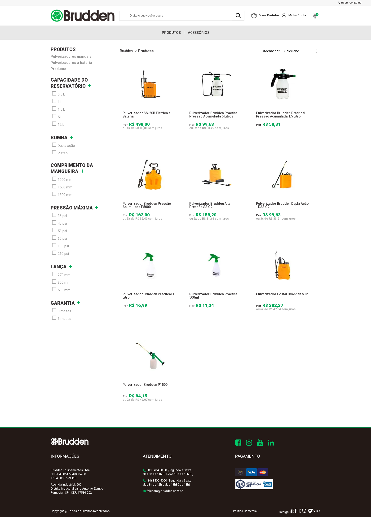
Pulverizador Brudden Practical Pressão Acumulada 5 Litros (213, 114)
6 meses (61, 318)
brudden (126, 51)
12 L (57, 124)
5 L (56, 116)
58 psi (59, 230)
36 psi (59, 215)
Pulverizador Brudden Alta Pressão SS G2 (209, 205)
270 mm (61, 274)
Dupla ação (63, 145)
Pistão (59, 152)
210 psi (60, 253)
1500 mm (61, 186)
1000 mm (61, 179)
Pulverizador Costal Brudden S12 (282, 294)
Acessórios (198, 32)
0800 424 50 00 (351, 2)
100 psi (60, 245)
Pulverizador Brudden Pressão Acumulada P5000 (147, 205)
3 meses (61, 310)
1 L (56, 101)
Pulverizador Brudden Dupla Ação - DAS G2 (282, 205)
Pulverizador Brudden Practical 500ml (213, 295)
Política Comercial (245, 511)
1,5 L (58, 109)
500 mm (61, 289)
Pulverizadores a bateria (71, 63)
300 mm (61, 282)
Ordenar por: (271, 51)
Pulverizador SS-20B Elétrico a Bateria (147, 114)
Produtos (171, 32)
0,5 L (58, 93)
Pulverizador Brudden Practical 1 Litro (148, 295)
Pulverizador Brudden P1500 (145, 385)
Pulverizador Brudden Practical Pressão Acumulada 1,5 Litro (280, 114)
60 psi (59, 238)
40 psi (59, 223)
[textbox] (181, 16)
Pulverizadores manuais (71, 56)
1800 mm (61, 194)
